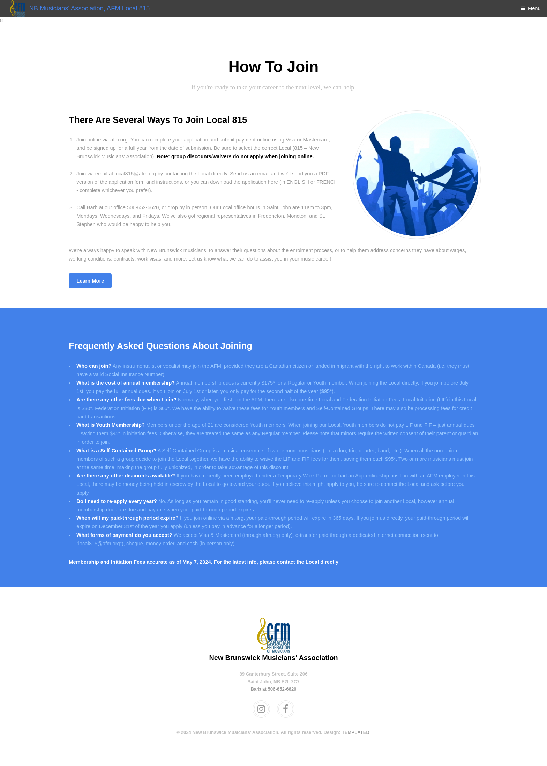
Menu (534, 8)
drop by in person (187, 207)
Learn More (90, 281)
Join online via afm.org (102, 140)
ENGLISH (297, 182)
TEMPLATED (356, 732)
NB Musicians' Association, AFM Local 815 (78, 8)
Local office (233, 207)
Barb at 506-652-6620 (273, 689)
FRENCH (327, 182)
